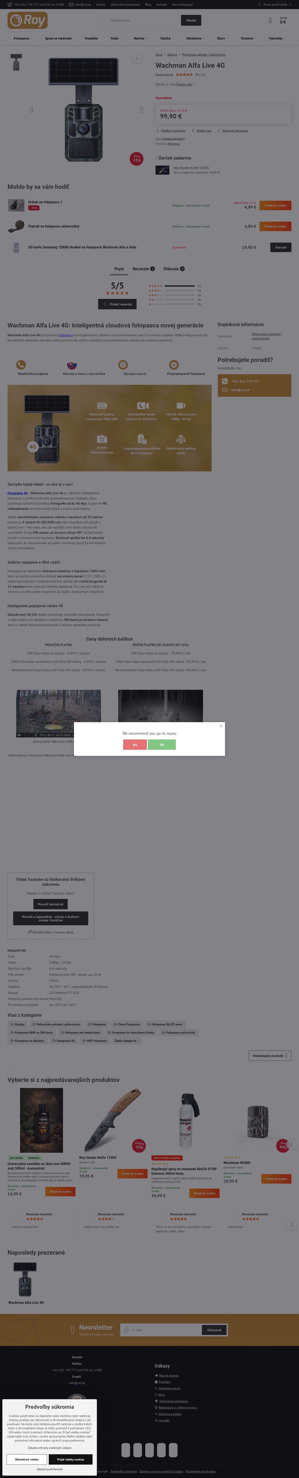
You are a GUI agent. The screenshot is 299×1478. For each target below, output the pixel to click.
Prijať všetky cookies (70, 1459)
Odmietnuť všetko (27, 1459)
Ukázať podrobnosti (50, 1469)
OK (162, 744)
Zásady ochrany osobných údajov (50, 1448)
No (135, 744)
